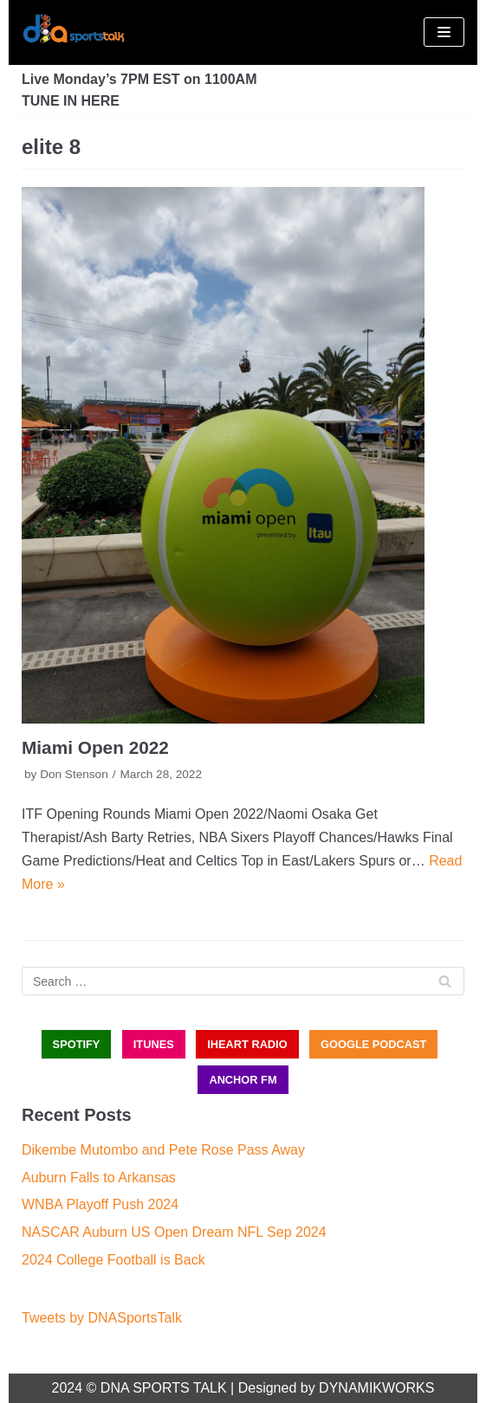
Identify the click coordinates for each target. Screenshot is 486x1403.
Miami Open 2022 (95, 747)
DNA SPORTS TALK (163, 1387)
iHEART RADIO (247, 1044)
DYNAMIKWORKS (376, 1387)
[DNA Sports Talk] (74, 32)
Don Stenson (74, 774)
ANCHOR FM (242, 1079)
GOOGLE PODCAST (373, 1044)
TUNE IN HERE (71, 100)
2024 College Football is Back (113, 1259)
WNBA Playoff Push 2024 (100, 1204)
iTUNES (153, 1044)
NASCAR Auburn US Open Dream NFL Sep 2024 (174, 1232)
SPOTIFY (76, 1044)
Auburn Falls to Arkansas (99, 1177)
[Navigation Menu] (444, 32)
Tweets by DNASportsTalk (102, 1317)
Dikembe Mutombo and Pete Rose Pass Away (163, 1149)
